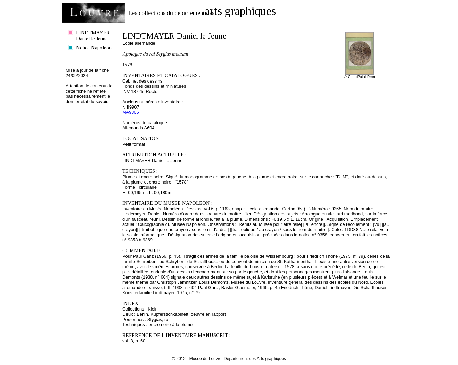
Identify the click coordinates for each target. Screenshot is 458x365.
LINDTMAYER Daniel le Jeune (93, 35)
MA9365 (130, 112)
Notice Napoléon (94, 47)
